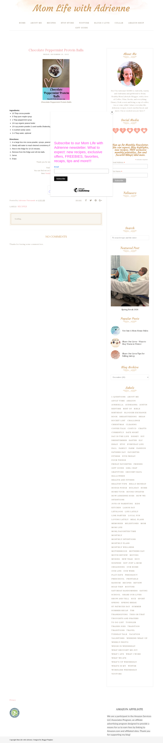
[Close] (112, 112)
